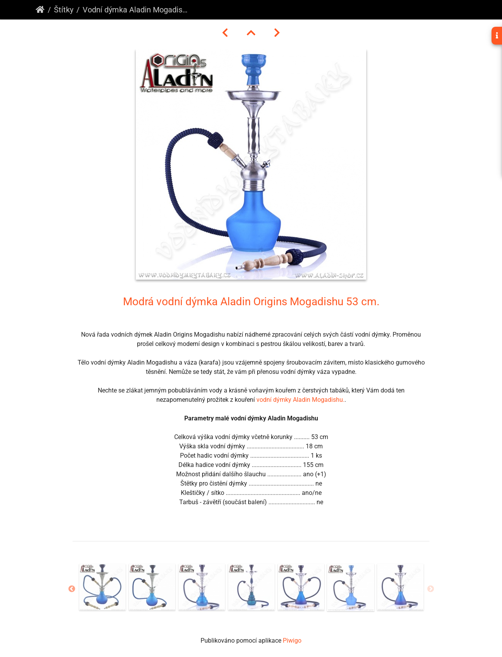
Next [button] (430, 589)
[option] (102, 587)
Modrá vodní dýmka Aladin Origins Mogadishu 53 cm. (251, 301)
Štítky (63, 9)
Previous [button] (72, 589)
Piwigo (292, 640)
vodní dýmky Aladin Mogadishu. (300, 399)
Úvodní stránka (40, 10)
